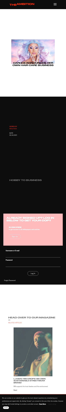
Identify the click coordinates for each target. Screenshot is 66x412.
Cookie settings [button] (52, 404)
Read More (42, 404)
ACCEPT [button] (6, 407)
